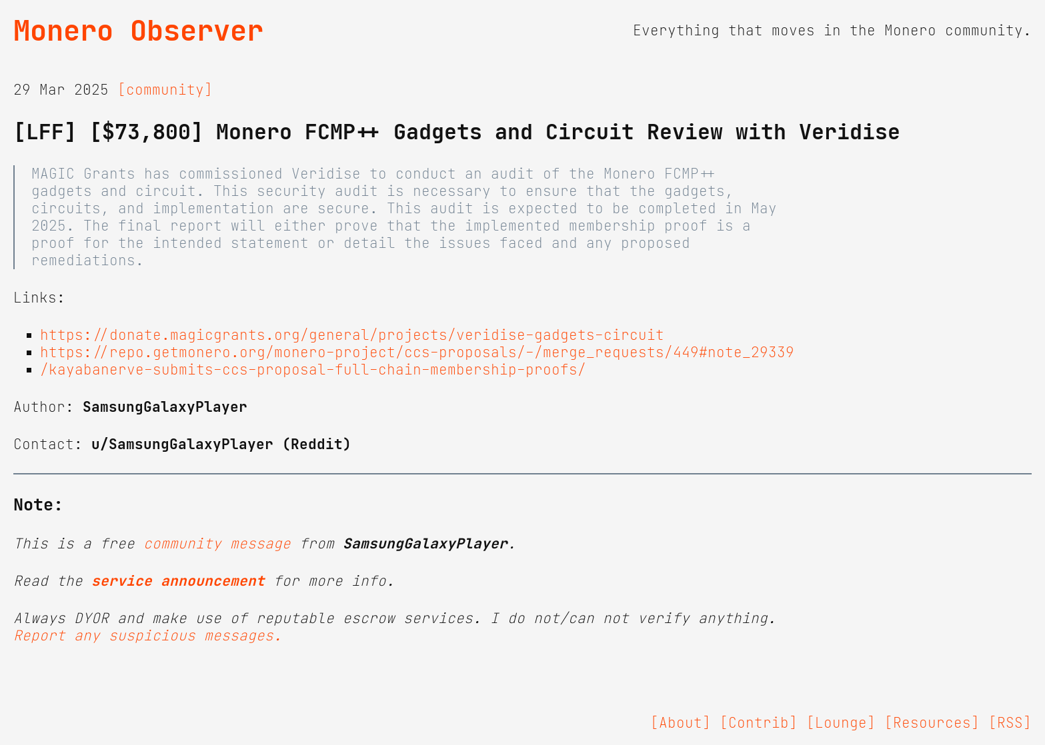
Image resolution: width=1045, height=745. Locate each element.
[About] (680, 723)
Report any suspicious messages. (147, 635)
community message (217, 543)
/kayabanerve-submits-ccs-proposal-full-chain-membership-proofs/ (313, 369)
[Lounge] (841, 723)
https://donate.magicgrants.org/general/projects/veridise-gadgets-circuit (352, 335)
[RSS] (1010, 723)
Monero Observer (138, 30)
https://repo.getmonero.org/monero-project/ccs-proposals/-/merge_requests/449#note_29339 (417, 352)
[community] (165, 90)
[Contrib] (759, 723)
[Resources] (932, 723)
